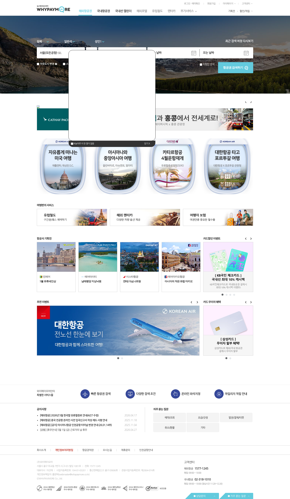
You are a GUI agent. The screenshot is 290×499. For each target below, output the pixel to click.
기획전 (231, 11)
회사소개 (41, 450)
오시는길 (107, 450)
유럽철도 (157, 11)
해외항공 (188, 468)
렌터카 (171, 11)
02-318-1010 (203, 479)
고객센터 (246, 3)
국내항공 (188, 479)
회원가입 (211, 3)
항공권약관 (88, 450)
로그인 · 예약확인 (192, 3)
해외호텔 (141, 11)
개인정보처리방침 (64, 450)
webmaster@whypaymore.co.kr (74, 474)
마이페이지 (228, 3)
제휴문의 (125, 450)
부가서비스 (187, 11)
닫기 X (147, 143)
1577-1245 (201, 468)
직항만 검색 (208, 64)
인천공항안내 (146, 450)
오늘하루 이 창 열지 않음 (83, 143)
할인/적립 (244, 11)
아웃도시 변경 (47, 64)
